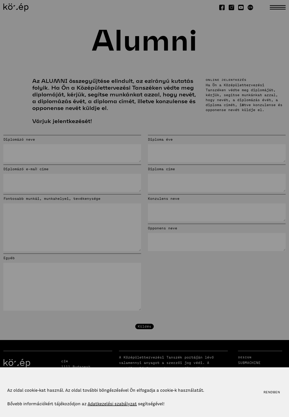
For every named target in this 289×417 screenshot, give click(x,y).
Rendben (271, 392)
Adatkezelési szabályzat (112, 404)
